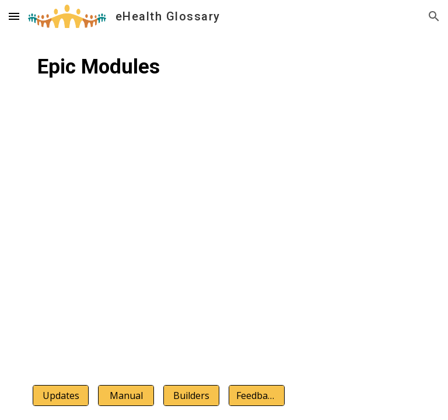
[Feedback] (256, 395)
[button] (14, 16)
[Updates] (60, 395)
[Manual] (126, 395)
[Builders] (191, 395)
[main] (224, 78)
